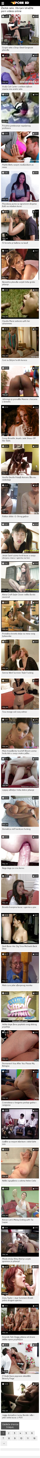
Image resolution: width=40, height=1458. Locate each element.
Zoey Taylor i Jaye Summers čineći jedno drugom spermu (17, 1299)
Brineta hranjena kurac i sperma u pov (19, 907)
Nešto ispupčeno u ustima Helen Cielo (19, 1181)
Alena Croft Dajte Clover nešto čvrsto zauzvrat (18, 595)
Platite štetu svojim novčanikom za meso (17, 166)
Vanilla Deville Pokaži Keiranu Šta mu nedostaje (19, 478)
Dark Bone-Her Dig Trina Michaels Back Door (19, 947)
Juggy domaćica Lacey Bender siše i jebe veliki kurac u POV (18, 1416)
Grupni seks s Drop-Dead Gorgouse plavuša (17, 48)
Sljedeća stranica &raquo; (10, 1425)
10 (21, 1438)
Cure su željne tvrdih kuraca (14, 360)
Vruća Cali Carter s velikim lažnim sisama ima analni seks (17, 87)
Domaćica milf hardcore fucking (16, 829)
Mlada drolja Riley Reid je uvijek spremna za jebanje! (16, 1260)
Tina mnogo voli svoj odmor (14, 712)
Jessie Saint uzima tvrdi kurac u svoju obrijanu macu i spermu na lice (19, 556)
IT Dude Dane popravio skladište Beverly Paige (16, 1377)
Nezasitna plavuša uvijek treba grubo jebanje (18, 283)
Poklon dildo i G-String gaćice (15, 516)
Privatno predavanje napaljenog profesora (16, 127)
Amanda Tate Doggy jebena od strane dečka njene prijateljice (18, 1338)
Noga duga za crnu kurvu (13, 868)
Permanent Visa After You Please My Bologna (18, 1064)
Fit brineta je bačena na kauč (15, 243)
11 (28, 1438)
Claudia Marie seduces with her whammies (16, 322)
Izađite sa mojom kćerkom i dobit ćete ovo (19, 1142)
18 (34, 1438)
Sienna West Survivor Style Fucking (17, 673)
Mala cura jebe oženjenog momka (17, 985)
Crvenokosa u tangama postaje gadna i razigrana (19, 1103)
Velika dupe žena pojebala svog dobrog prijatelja (19, 1025)
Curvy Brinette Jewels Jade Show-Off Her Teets (19, 439)
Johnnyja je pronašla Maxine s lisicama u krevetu (19, 400)
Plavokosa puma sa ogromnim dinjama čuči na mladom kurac (19, 205)
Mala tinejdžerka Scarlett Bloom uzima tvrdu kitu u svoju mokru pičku (19, 752)
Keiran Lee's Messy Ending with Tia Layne (17, 1221)
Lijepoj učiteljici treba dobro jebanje (18, 790)
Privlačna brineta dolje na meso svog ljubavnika (18, 634)
